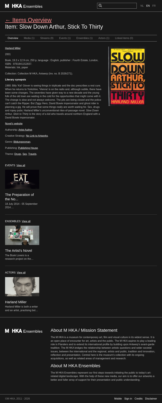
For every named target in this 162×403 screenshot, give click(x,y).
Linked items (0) (124, 38)
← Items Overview (28, 20)
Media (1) (29, 38)
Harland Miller (13, 48)
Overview (13, 38)
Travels (32, 154)
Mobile (118, 398)
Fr (154, 5)
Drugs (17, 154)
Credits (139, 398)
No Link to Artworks (37, 135)
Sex (24, 154)
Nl (142, 5)
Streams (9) (46, 38)
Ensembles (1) (84, 38)
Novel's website (14, 123)
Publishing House (28, 148)
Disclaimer (151, 398)
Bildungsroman (21, 141)
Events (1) (65, 38)
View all (20, 165)
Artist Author (25, 129)
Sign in (128, 398)
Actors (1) (103, 38)
